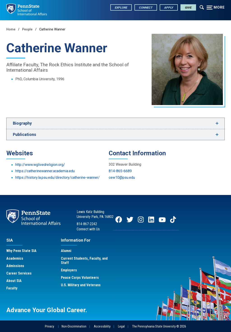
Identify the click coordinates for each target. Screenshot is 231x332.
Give (188, 7)
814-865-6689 (120, 171)
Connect (145, 7)
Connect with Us (88, 229)
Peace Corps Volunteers (80, 277)
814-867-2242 (87, 224)
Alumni (66, 251)
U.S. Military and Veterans (81, 285)
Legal (121, 326)
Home (10, 29)
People (27, 29)
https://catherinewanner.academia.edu (45, 171)
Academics (14, 258)
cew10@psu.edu (122, 177)
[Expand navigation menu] (202, 7)
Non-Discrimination (74, 326)
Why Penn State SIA (21, 251)
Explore (121, 7)
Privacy (49, 326)
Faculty (11, 288)
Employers (69, 270)
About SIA (14, 281)
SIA (9, 240)
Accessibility (102, 326)
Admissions (15, 266)
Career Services (19, 273)
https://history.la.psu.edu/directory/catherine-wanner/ (57, 177)
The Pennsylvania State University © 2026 (159, 326)
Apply (168, 7)
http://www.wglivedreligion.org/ (40, 165)
